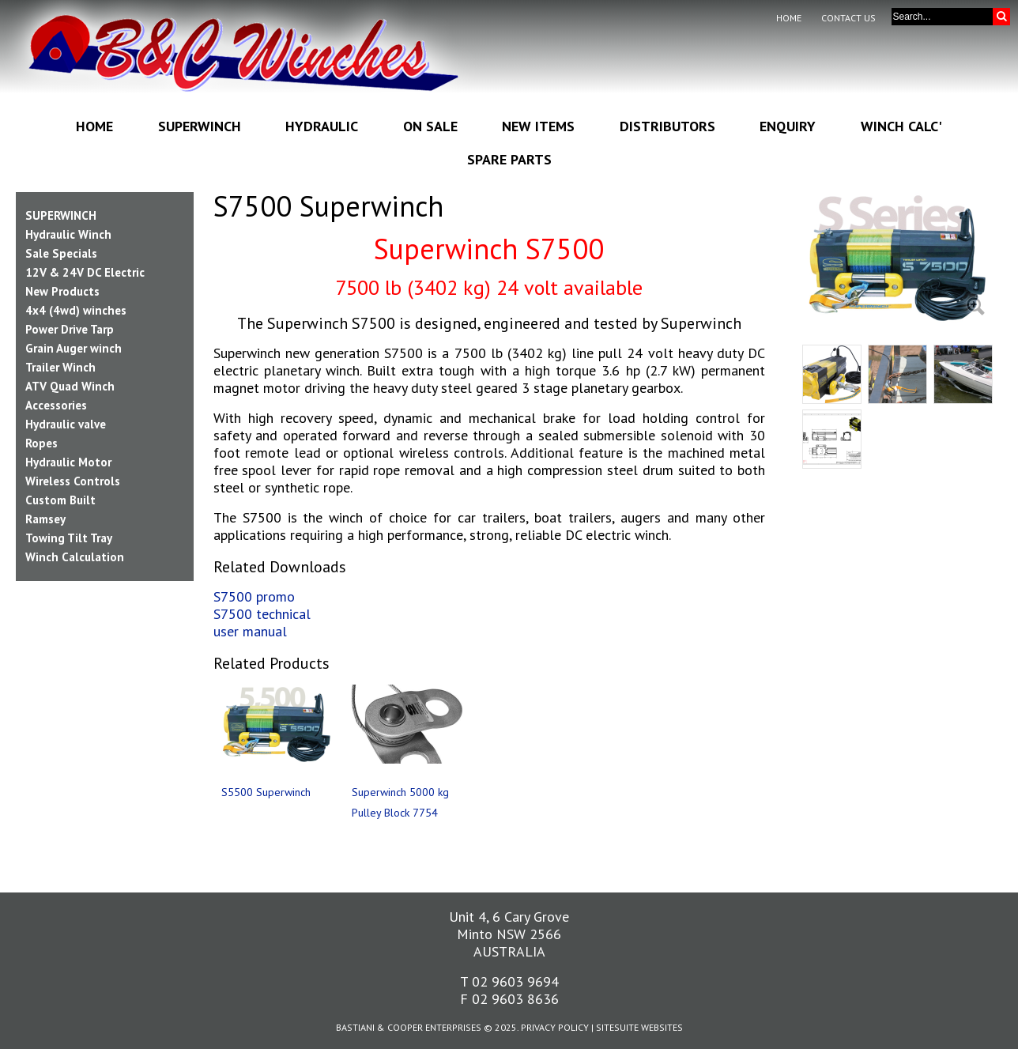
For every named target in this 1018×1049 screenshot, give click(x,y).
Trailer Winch (60, 367)
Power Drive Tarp (69, 329)
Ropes (41, 443)
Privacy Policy (555, 1027)
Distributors (667, 126)
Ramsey (45, 518)
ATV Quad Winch (70, 386)
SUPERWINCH (60, 215)
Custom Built (60, 500)
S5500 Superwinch (266, 792)
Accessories (56, 405)
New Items (538, 126)
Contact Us (848, 18)
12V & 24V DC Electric (85, 272)
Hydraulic (321, 126)
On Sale (430, 126)
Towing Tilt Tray (68, 537)
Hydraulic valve (65, 424)
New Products (62, 291)
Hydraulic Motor (68, 462)
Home (788, 18)
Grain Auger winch (73, 348)
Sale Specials (61, 253)
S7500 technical (262, 614)
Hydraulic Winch (68, 234)
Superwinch (199, 126)
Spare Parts (509, 159)
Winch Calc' (901, 126)
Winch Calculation (74, 556)
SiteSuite (617, 1027)
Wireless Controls (72, 481)
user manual (250, 631)
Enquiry (788, 126)
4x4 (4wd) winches (75, 310)
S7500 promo (254, 596)
